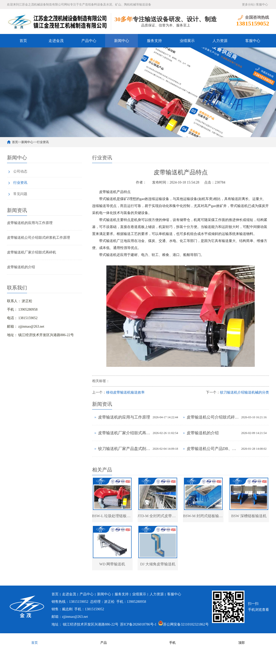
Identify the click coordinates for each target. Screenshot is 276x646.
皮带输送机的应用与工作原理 (30, 223)
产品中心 (88, 41)
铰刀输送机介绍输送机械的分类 (244, 392)
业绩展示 (187, 41)
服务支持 (154, 41)
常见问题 (20, 194)
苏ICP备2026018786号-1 (138, 625)
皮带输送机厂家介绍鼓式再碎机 (31, 252)
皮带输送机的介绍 (21, 267)
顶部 (241, 639)
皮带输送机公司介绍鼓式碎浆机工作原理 (38, 237)
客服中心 (262, 4)
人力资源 (219, 41)
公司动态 (20, 171)
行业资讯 (43, 142)
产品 (103, 639)
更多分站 (248, 4)
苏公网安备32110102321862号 (183, 625)
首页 (23, 41)
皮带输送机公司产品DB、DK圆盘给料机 (213, 448)
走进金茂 (56, 41)
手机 (172, 639)
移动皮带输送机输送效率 (125, 392)
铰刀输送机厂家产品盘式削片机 (124, 448)
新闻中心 (121, 41)
